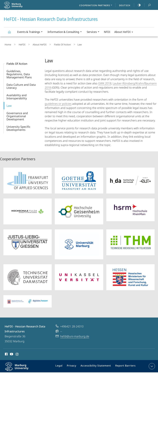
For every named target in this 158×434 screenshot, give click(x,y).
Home (7, 43)
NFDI (107, 32)
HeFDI (17, 43)
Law (9, 104)
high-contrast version (137, 5)
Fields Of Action (51, 43)
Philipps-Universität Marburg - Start (20, 7)
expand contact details (151, 364)
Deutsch (124, 5)
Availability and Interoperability (16, 94)
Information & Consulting (66, 32)
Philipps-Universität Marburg (20, 367)
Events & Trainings (30, 32)
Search (147, 5)
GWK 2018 (104, 81)
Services (94, 32)
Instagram (17, 352)
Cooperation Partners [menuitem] (96, 5)
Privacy (74, 365)
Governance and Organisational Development (17, 114)
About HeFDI (124, 32)
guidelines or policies (58, 102)
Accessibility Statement (97, 365)
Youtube (11, 352)
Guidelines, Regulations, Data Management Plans (19, 72)
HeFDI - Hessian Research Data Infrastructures (11, 33)
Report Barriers (124, 365)
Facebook (6, 352)
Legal (63, 365)
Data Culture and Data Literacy (21, 84)
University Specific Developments (18, 126)
